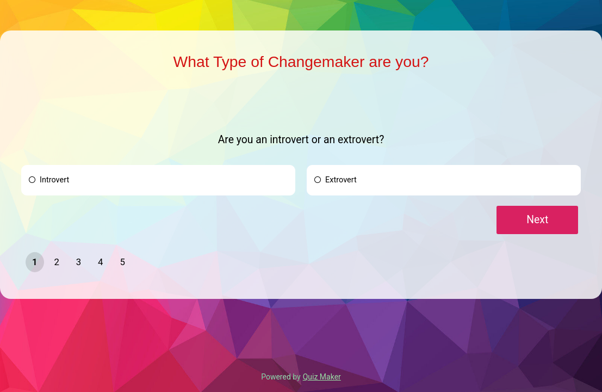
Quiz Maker (322, 376)
